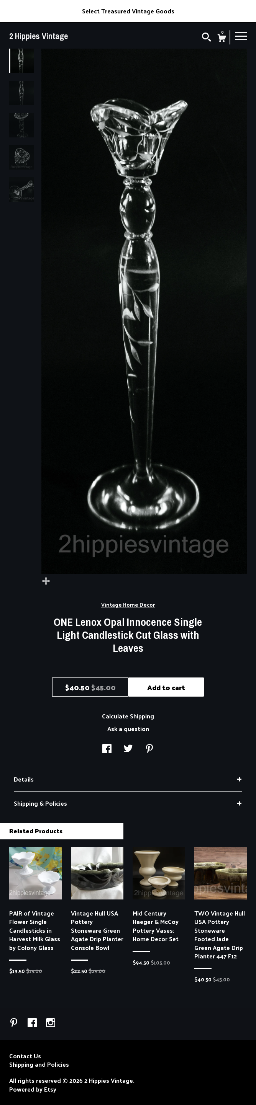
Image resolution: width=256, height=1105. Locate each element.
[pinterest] (14, 1023)
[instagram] (50, 1023)
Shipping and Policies (39, 1064)
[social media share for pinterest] (149, 749)
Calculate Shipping (128, 715)
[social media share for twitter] (128, 749)
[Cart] (221, 38)
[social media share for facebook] (107, 749)
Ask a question (128, 728)
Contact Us (25, 1056)
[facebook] (33, 1023)
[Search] (206, 38)
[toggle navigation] (241, 35)
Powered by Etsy (32, 1089)
